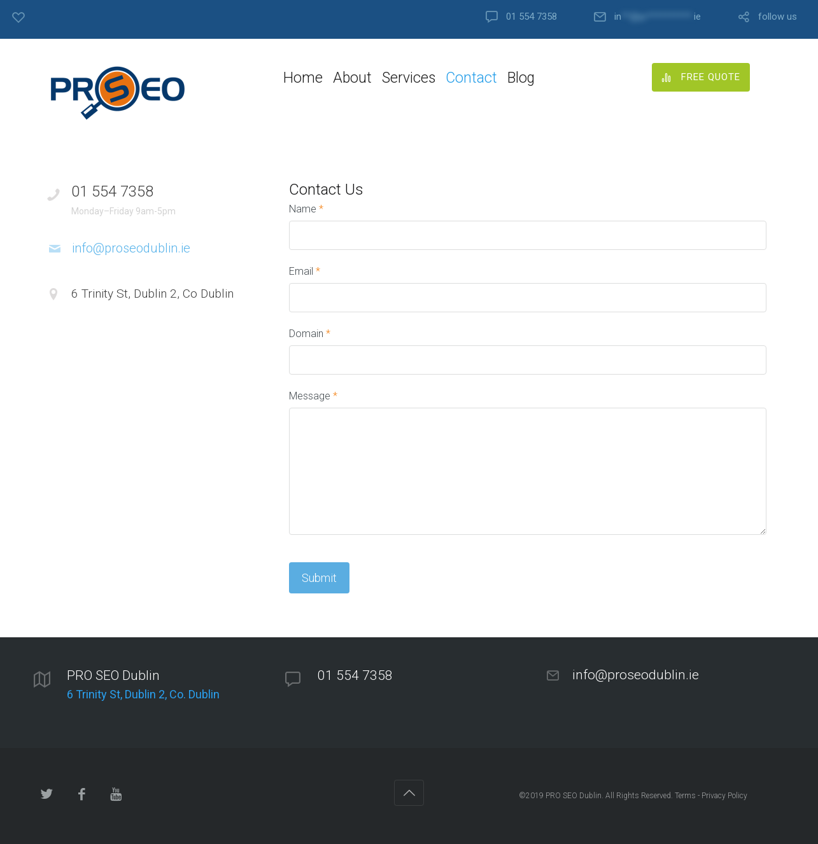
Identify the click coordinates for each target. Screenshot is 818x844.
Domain (309, 334)
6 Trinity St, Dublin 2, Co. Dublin (143, 694)
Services (408, 77)
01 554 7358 (531, 16)
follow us (777, 16)
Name (306, 209)
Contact (471, 77)
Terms (685, 795)
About (352, 77)
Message (313, 396)
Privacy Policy (724, 795)
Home (303, 77)
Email (304, 271)
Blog (521, 77)
